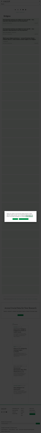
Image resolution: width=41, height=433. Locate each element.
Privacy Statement (29, 216)
